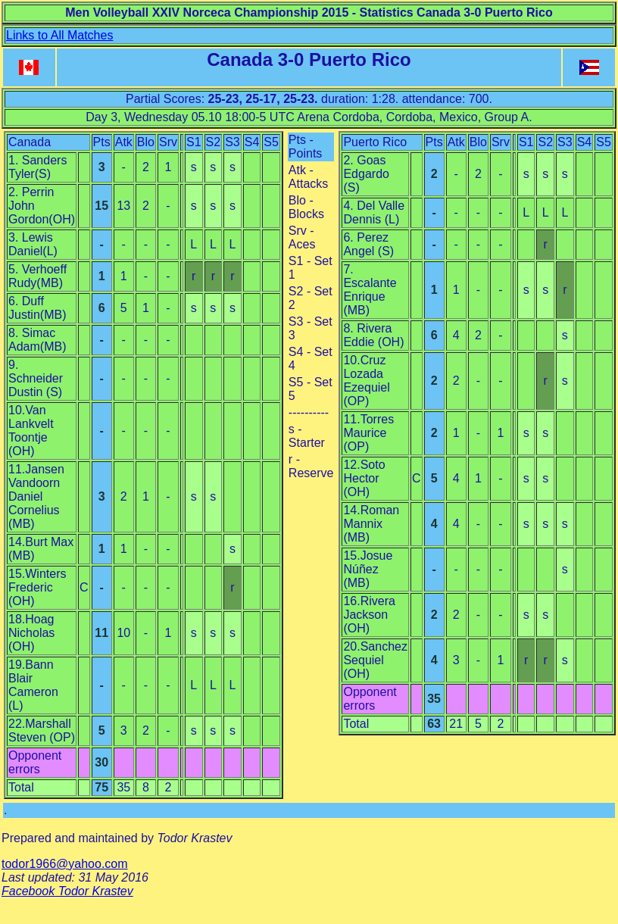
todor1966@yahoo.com (65, 863)
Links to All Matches (59, 35)
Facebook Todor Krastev (67, 891)
